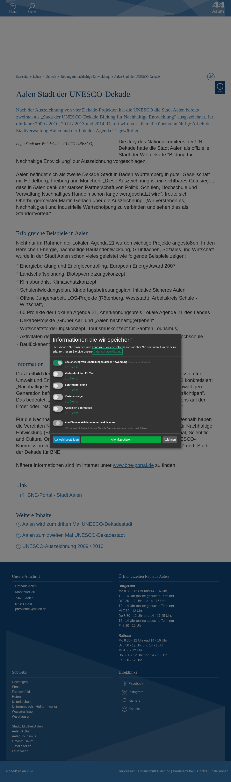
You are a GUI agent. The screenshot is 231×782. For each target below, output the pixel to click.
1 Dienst (71, 367)
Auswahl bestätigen (66, 439)
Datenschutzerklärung (107, 351)
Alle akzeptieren (121, 439)
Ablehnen (170, 439)
